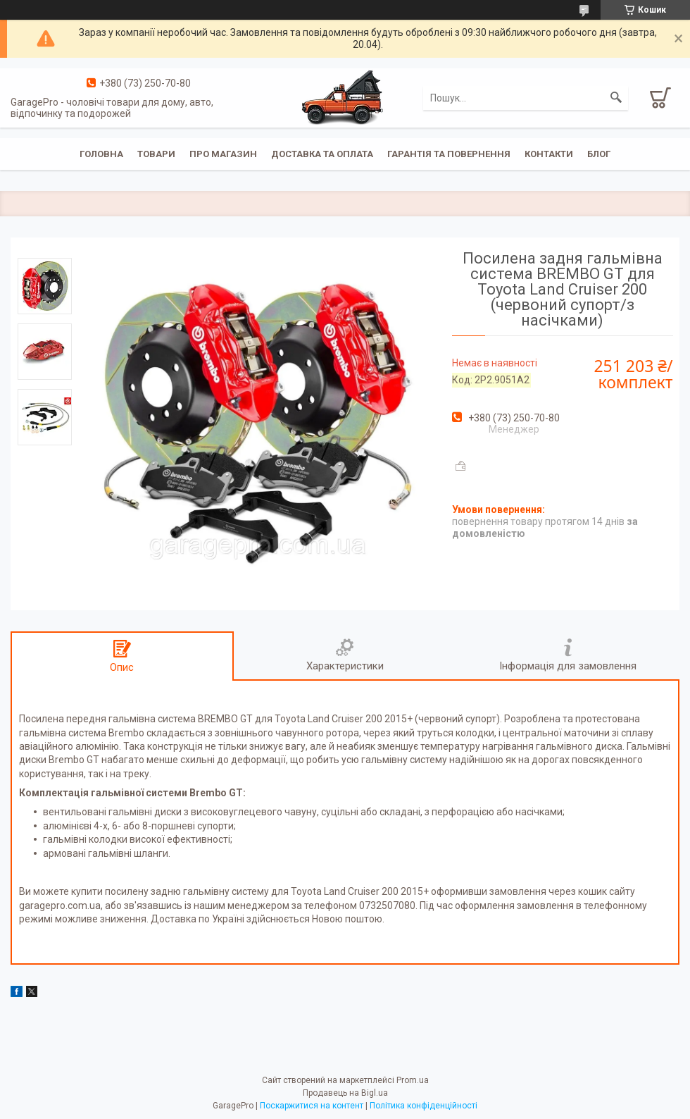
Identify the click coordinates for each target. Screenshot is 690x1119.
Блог (598, 154)
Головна (101, 154)
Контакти (549, 154)
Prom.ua (412, 1080)
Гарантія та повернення (448, 154)
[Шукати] (616, 98)
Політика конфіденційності (423, 1106)
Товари (156, 154)
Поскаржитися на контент (311, 1106)
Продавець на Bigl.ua (345, 1093)
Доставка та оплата (322, 154)
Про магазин (223, 154)
